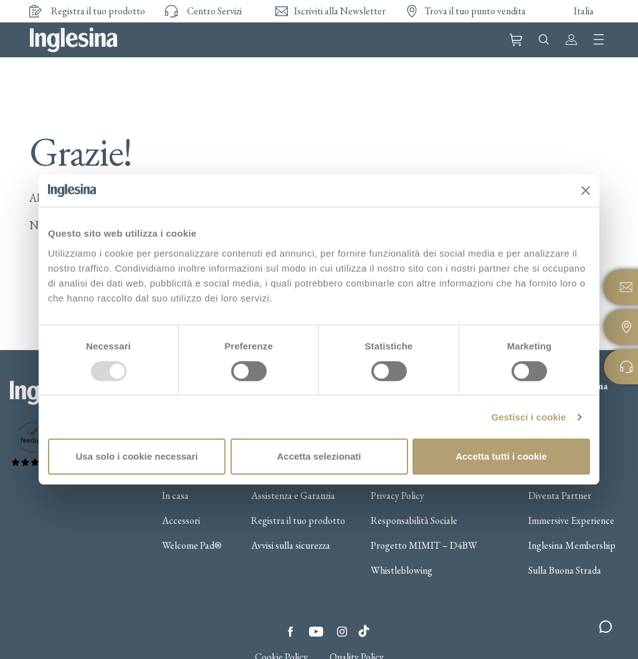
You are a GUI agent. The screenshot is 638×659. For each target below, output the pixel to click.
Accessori (181, 520)
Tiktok (364, 628)
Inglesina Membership (572, 545)
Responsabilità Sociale (414, 520)
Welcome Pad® (192, 545)
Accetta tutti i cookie (501, 456)
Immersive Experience (571, 520)
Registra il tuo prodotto (298, 520)
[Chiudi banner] (585, 190)
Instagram (342, 632)
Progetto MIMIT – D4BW (424, 545)
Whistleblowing (401, 570)
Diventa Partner (559, 496)
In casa (175, 496)
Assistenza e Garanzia (293, 496)
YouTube (316, 632)
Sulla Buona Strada (564, 570)
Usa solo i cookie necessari (137, 456)
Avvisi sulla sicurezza (290, 545)
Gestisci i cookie (528, 417)
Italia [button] (584, 10)
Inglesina (73, 39)
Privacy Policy (397, 496)
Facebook (290, 632)
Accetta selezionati (319, 456)
